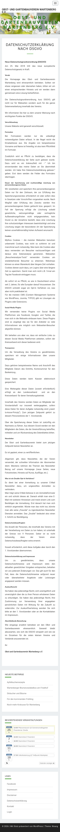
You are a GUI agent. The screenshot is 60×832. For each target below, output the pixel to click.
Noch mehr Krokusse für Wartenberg (23, 704)
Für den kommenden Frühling (20, 699)
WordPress (38, 826)
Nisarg (55, 826)
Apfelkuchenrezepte (16, 682)
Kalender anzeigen (47, 763)
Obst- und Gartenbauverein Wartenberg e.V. (29, 10)
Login (9, 812)
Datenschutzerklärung (17, 801)
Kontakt (10, 806)
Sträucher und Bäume (16, 693)
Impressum (12, 789)
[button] (7, 763)
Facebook (11, 784)
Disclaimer (11, 795)
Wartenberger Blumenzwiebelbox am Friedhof (27, 688)
